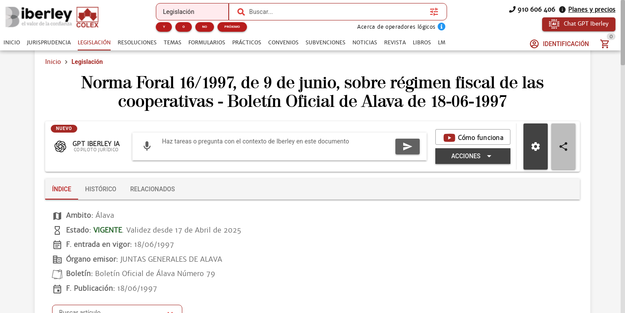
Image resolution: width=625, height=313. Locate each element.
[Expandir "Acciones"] (472, 156)
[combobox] (337, 12)
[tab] (11, 42)
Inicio (53, 62)
